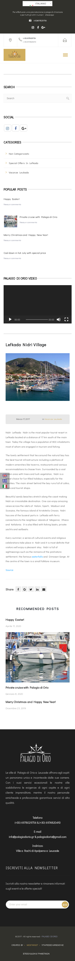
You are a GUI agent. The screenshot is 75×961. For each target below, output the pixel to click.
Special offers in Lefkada (23, 163)
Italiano (38, 4)
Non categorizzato (19, 153)
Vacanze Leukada (19, 172)
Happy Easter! (12, 199)
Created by (17, 944)
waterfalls (37, 556)
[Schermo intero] (66, 319)
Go (65, 905)
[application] (38, 304)
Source (9, 569)
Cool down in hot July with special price (25, 252)
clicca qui (49, 15)
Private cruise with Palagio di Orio (38, 216)
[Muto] (59, 319)
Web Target (32, 944)
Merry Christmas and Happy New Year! (26, 234)
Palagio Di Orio (49, 936)
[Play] (10, 319)
